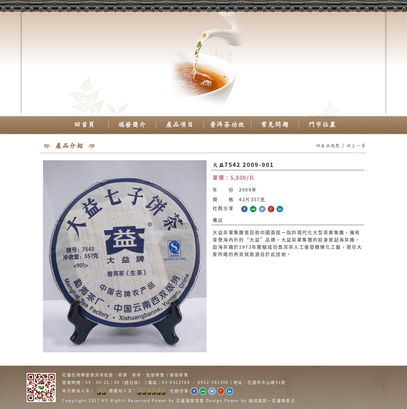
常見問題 (275, 124)
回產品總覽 (328, 146)
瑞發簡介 (132, 124)
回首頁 (84, 124)
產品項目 (180, 124)
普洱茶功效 (227, 124)
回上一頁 (356, 146)
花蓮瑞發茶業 (190, 400)
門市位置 (322, 124)
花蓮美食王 (283, 400)
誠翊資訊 (258, 400)
